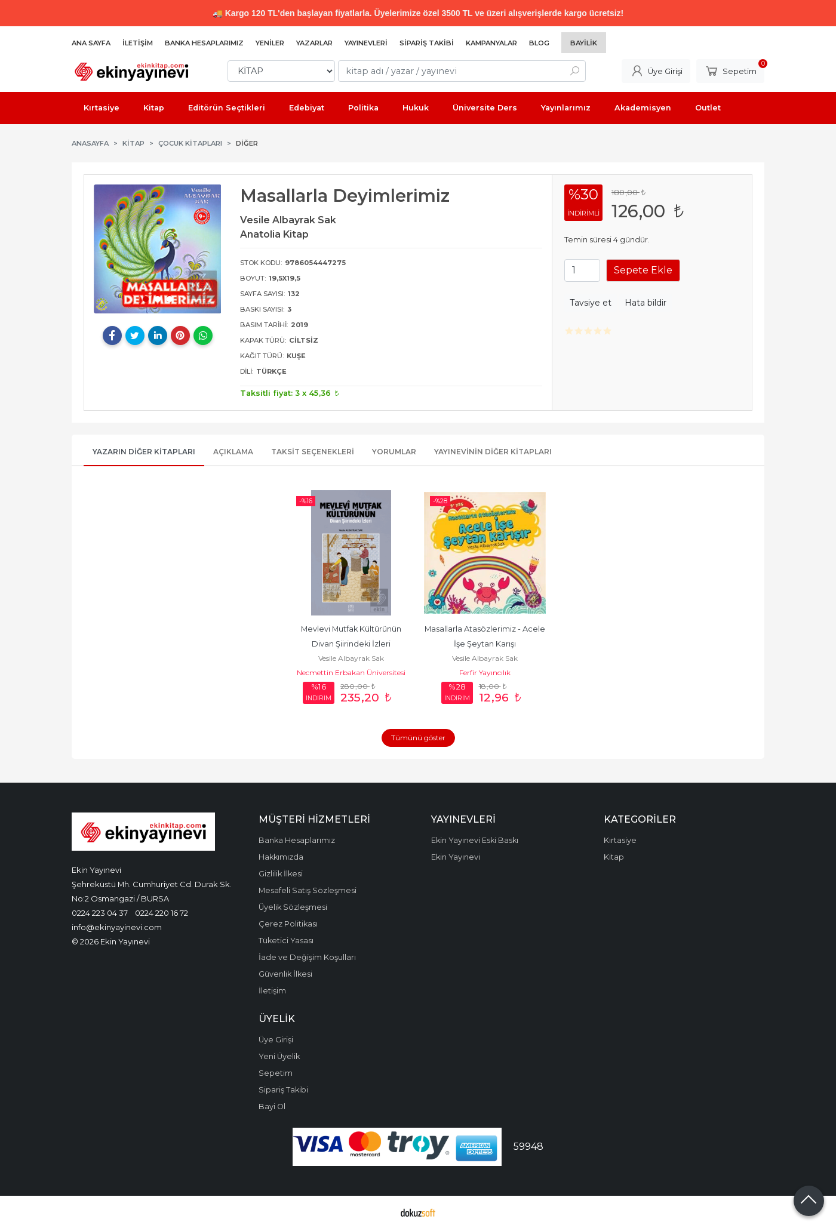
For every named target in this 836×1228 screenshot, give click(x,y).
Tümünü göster (418, 737)
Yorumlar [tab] (394, 451)
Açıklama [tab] (233, 451)
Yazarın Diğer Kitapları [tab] (144, 451)
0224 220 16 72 (161, 913)
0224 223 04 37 (100, 913)
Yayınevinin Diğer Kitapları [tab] (493, 451)
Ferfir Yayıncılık (485, 672)
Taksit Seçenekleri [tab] (312, 451)
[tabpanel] (158, 248)
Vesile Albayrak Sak (351, 658)
